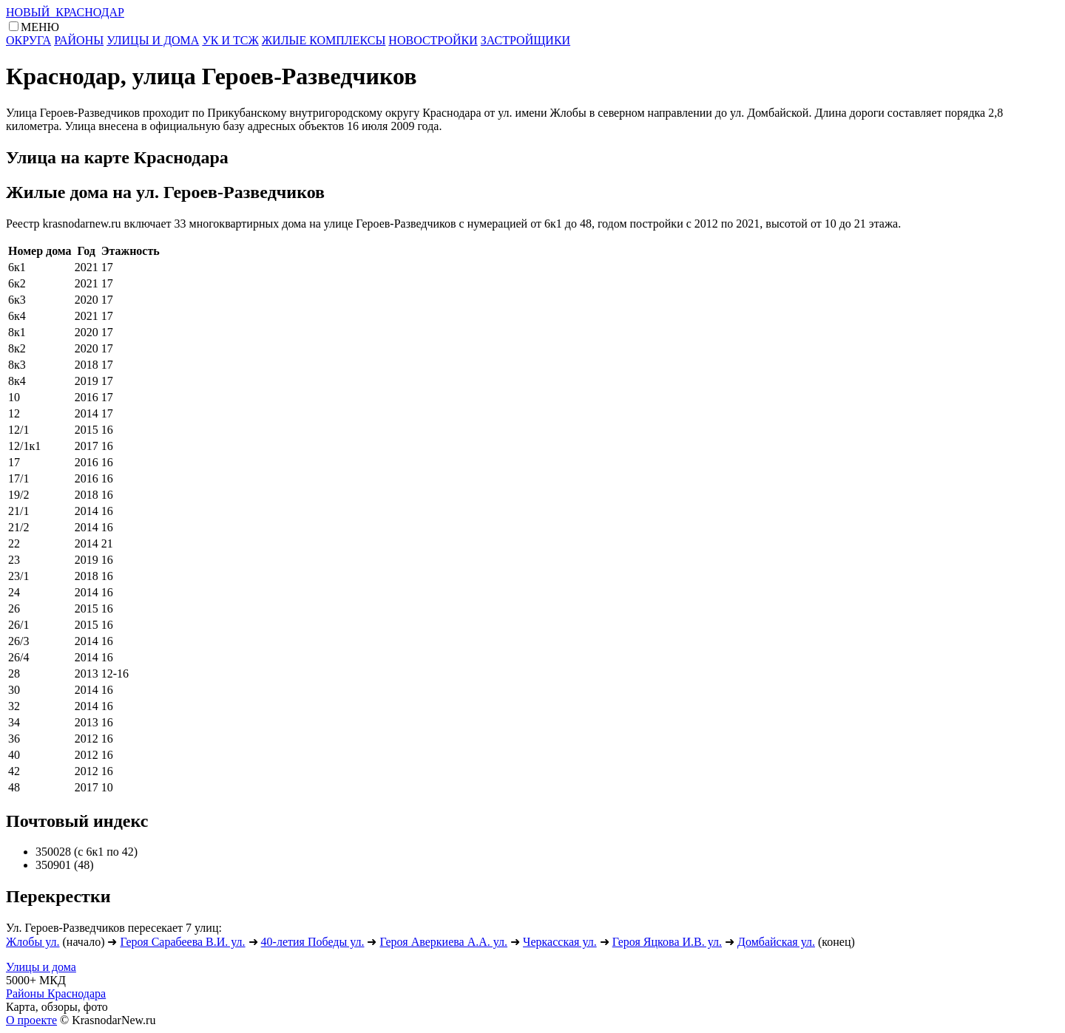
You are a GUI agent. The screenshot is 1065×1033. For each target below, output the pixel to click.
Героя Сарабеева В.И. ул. (182, 941)
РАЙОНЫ (79, 40)
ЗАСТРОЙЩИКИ (525, 40)
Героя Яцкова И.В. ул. (667, 941)
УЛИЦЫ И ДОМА (152, 40)
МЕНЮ (40, 27)
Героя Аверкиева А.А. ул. (443, 941)
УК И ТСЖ (230, 40)
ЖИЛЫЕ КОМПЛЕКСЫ (324, 40)
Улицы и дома (41, 967)
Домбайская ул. (776, 941)
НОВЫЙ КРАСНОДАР (65, 12)
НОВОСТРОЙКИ (432, 40)
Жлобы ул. (33, 941)
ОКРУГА (28, 40)
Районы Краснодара (56, 993)
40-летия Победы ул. (313, 941)
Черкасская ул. (560, 941)
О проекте (31, 1020)
